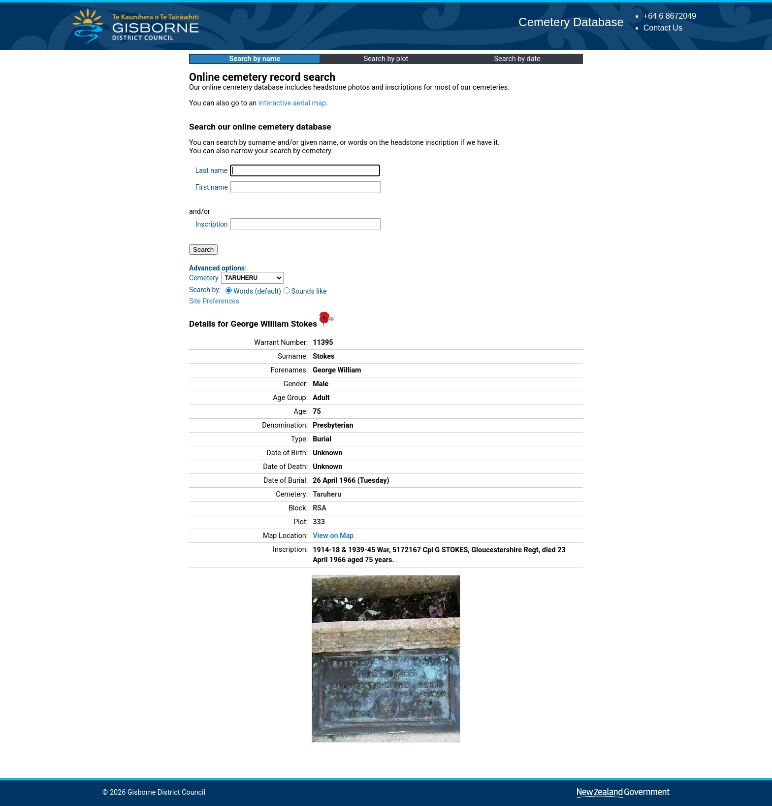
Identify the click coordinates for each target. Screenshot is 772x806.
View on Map (333, 536)
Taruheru (327, 494)
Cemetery (204, 278)
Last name (211, 170)
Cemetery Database (570, 22)
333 (319, 522)
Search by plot (386, 59)
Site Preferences (214, 301)
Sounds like (305, 291)
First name (211, 187)
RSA (319, 508)
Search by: (205, 290)
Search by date (517, 59)
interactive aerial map (292, 103)
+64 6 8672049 (669, 16)
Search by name (254, 59)
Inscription (211, 224)
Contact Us (662, 28)
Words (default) (253, 291)
